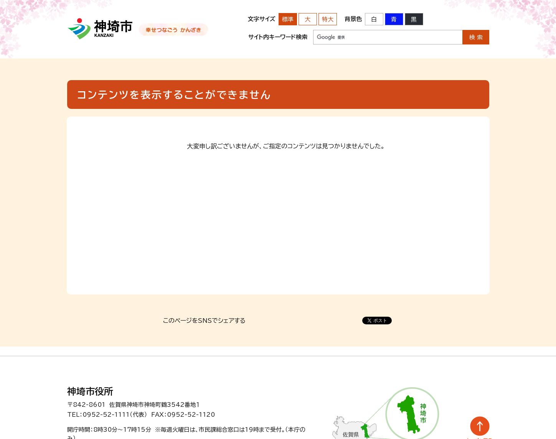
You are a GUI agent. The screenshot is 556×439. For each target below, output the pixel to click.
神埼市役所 (90, 391)
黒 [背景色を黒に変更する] (414, 19)
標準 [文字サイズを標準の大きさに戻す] (288, 19)
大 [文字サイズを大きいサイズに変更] (307, 19)
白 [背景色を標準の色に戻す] (374, 19)
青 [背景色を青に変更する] (394, 19)
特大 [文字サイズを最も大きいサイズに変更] (327, 19)
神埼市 (100, 28)
